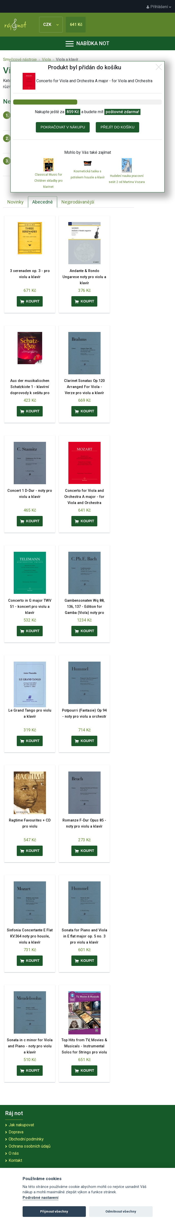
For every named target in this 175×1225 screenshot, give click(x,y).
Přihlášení (158, 6)
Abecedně (42, 202)
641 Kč (76, 24)
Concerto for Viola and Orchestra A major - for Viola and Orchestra (84, 497)
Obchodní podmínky (26, 1139)
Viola (46, 59)
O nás (14, 1153)
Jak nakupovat (21, 1124)
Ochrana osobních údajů (30, 1146)
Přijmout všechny (54, 1211)
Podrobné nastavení (40, 1198)
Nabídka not (87, 43)
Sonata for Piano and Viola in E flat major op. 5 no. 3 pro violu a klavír (84, 936)
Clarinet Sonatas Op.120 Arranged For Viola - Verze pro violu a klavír (84, 387)
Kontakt (15, 1160)
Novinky (15, 202)
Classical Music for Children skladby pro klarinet (48, 181)
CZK (51, 24)
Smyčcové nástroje (20, 59)
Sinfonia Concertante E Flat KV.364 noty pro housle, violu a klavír (30, 936)
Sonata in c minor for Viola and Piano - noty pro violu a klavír (30, 1046)
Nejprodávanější (77, 202)
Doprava (16, 1132)
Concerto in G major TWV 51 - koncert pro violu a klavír (29, 606)
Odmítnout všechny (120, 1211)
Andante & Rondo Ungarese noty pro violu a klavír (84, 277)
